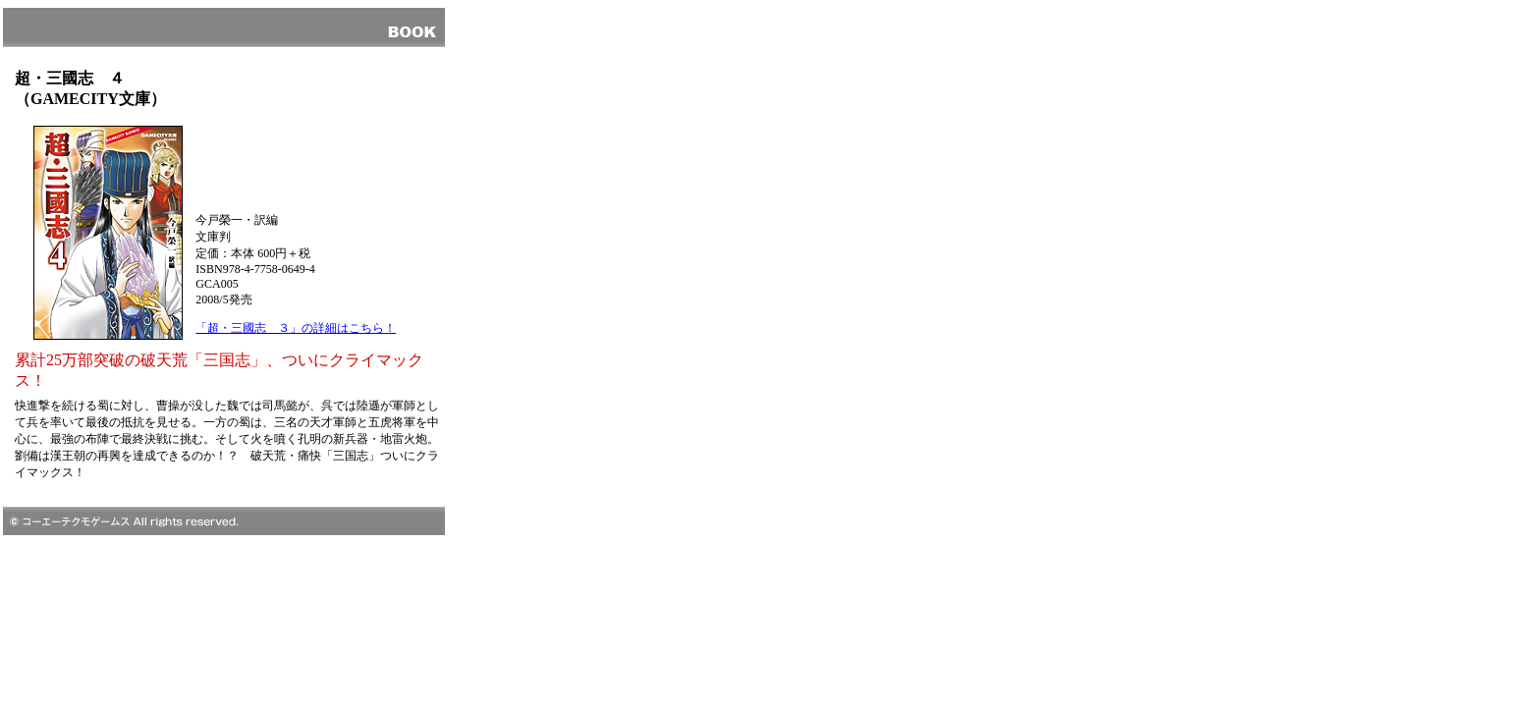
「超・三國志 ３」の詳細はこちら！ (295, 328)
